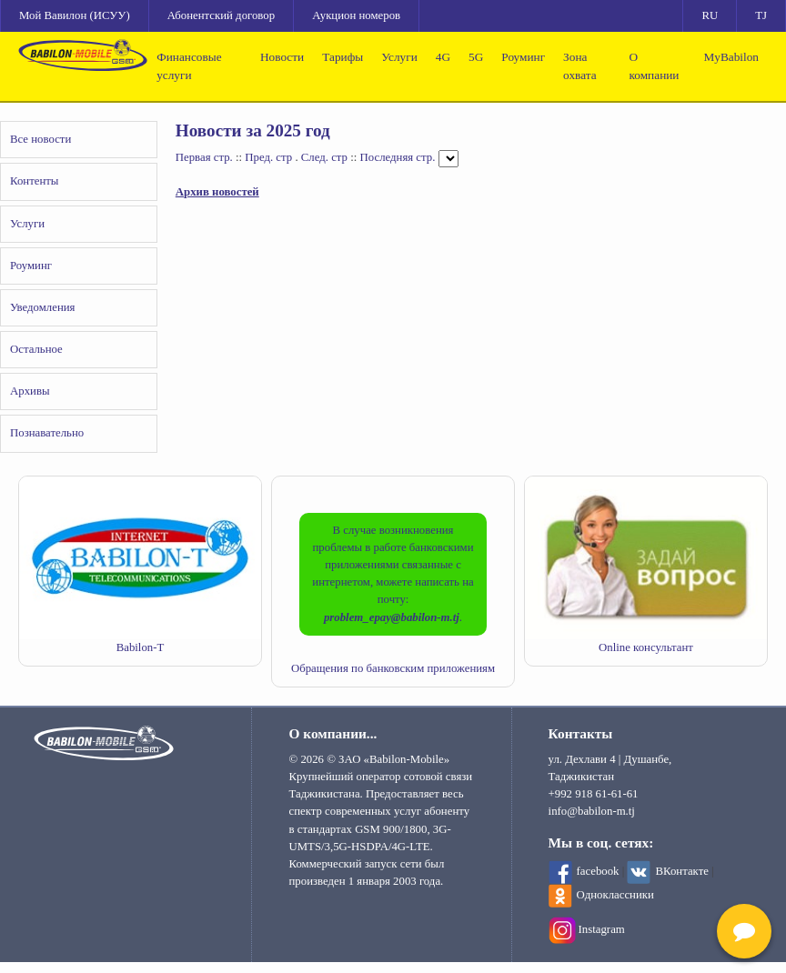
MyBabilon (731, 57)
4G (443, 57)
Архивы (30, 391)
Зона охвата (580, 66)
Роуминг (523, 57)
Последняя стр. (398, 158)
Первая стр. (204, 158)
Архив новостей (217, 192)
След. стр (324, 158)
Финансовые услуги (188, 66)
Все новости (40, 139)
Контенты (34, 181)
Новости (282, 57)
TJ (761, 15)
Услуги (399, 57)
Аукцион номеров (356, 15)
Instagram (602, 929)
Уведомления (43, 307)
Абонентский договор (221, 15)
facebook (598, 871)
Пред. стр (268, 158)
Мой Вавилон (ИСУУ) (74, 15)
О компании (655, 66)
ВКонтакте (681, 871)
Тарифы (342, 57)
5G (476, 57)
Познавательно (47, 432)
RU (709, 15)
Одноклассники (615, 894)
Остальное (36, 349)
